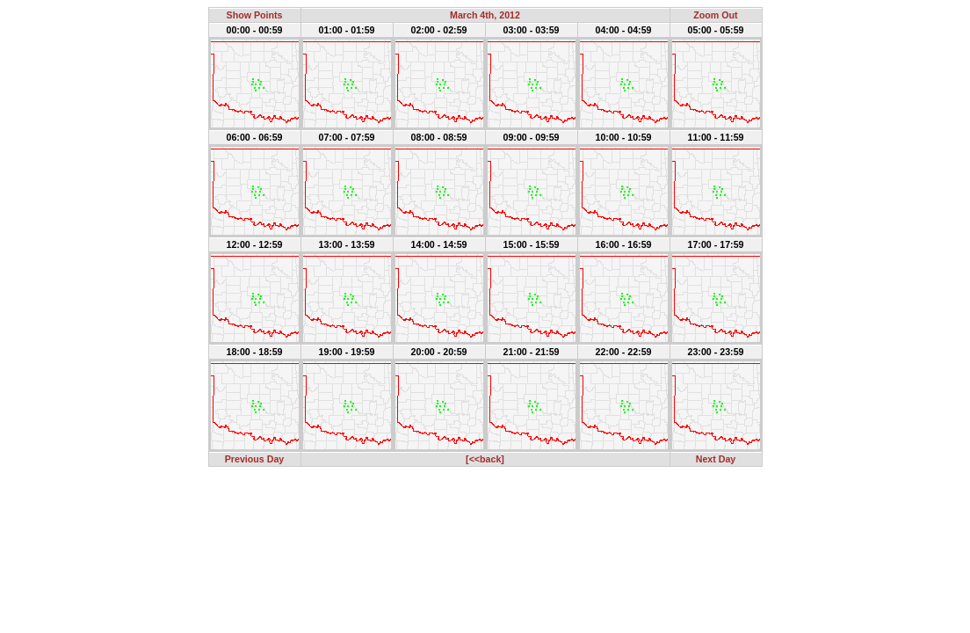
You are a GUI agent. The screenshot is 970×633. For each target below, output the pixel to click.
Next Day (716, 459)
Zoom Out (715, 15)
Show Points (255, 15)
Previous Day (255, 459)
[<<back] (485, 459)
